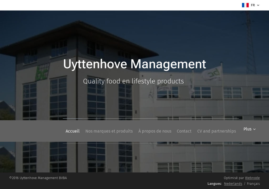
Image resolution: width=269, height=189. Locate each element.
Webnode (252, 178)
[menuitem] (56, 131)
